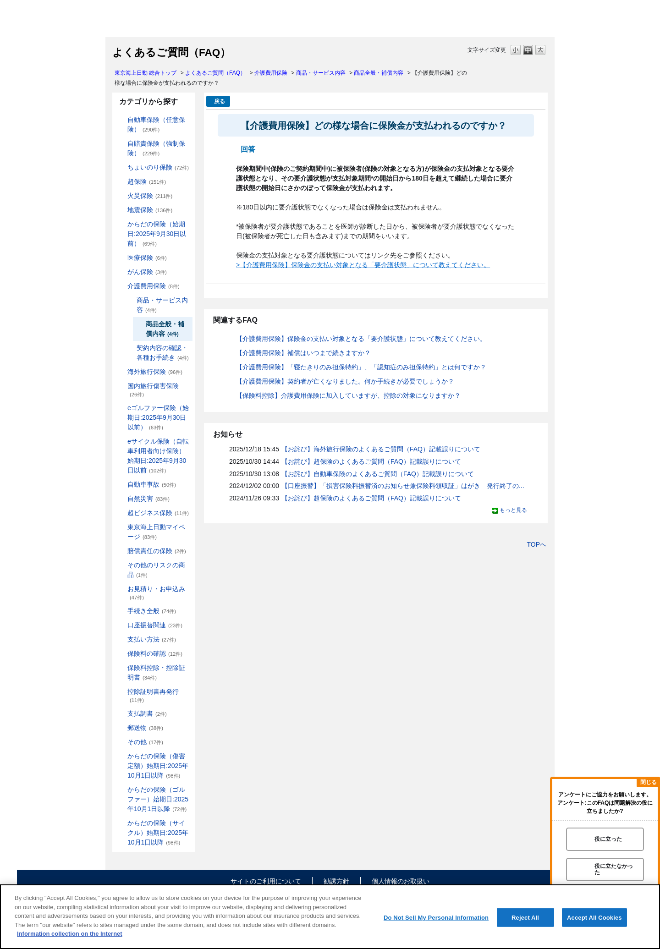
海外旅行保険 (154, 371)
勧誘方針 (336, 881)
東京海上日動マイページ (156, 531)
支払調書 (147, 713)
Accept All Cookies (594, 917)
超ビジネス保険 (158, 512)
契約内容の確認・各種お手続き (163, 352)
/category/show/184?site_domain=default (121, 120)
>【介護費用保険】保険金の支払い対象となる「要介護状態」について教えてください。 (363, 265)
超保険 (146, 181)
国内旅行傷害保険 (153, 389)
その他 (145, 742)
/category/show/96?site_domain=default (121, 196)
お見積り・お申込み (156, 592)
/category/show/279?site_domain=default (121, 408)
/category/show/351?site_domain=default (121, 692)
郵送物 (145, 727)
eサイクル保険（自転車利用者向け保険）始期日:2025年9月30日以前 (158, 456)
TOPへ (536, 544)
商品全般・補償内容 (378, 73)
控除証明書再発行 (153, 695)
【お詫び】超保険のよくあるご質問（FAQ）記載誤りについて (371, 461)
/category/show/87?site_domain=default (121, 210)
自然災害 (148, 498)
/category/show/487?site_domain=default (121, 823)
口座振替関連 (154, 625)
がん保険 (147, 271)
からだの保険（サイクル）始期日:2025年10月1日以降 (157, 832)
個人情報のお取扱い (400, 881)
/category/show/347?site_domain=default (121, 668)
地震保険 (149, 210)
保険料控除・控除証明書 (156, 672)
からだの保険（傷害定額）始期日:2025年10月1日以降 (157, 765)
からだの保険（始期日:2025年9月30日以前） (156, 233)
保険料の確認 (154, 653)
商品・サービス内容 (321, 73)
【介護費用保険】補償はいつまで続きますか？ (303, 353)
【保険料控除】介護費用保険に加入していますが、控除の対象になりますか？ (348, 395)
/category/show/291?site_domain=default (121, 441)
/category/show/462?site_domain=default (121, 756)
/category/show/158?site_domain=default (121, 272)
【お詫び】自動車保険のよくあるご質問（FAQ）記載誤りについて (377, 473)
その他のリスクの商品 (156, 569)
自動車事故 (151, 484)
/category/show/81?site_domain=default (121, 372)
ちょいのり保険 (158, 167)
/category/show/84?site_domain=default (121, 224)
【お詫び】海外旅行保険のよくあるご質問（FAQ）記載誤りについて (380, 449)
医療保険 (147, 257)
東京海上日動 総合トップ (145, 73)
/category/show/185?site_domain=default (121, 143)
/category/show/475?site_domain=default (121, 790)
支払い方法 (151, 639)
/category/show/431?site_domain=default (121, 286)
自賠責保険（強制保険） (156, 148)
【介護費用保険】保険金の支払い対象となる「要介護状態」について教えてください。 (361, 338)
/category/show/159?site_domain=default (121, 499)
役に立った (608, 839)
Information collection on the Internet (69, 933)
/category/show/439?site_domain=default (121, 527)
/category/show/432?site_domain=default (130, 300)
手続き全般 (151, 610)
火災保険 (149, 195)
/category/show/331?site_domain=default (121, 513)
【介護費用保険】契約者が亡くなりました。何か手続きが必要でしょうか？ (345, 381)
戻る (219, 101)
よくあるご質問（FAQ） (215, 73)
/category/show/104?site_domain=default (121, 182)
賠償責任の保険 (156, 550)
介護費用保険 (270, 73)
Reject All (525, 917)
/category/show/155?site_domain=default (121, 258)
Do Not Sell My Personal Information (436, 917)
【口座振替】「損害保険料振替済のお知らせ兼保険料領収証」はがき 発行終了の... (402, 485)
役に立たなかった (613, 869)
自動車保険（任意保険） (156, 124)
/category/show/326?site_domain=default (121, 484)
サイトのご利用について (266, 881)
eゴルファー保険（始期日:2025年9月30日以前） (158, 417)
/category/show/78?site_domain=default (121, 386)
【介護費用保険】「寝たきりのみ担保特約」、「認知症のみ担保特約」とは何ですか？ (361, 367)
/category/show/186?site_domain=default (121, 167)
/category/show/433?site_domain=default (130, 348)
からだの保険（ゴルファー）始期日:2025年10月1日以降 (157, 799)
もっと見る (513, 510)
